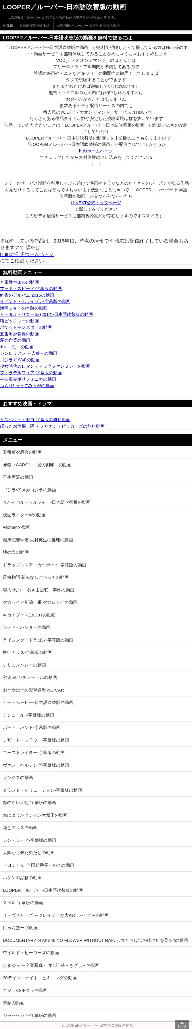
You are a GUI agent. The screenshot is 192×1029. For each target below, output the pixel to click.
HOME (8, 26)
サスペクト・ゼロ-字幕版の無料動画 (35, 419)
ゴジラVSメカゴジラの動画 (29, 489)
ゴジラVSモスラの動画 (25, 990)
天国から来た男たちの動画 (29, 852)
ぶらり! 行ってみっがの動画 (27, 385)
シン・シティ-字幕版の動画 (29, 840)
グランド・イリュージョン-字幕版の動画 (42, 790)
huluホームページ (96, 150)
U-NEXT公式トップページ (96, 202)
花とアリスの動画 (20, 827)
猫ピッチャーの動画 (19, 320)
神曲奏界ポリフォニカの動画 (28, 379)
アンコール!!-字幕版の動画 (28, 715)
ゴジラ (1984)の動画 (20, 359)
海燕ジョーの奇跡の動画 (23, 308)
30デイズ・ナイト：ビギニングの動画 (40, 977)
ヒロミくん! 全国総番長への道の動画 (38, 865)
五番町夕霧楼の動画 (34, 26)
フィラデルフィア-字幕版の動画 (31, 372)
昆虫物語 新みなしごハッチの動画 (36, 577)
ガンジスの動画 (18, 777)
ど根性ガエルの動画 (19, 282)
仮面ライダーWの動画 (24, 514)
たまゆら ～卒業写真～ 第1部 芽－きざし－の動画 (51, 965)
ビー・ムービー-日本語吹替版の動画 (38, 702)
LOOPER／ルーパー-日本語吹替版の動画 (88, 26)
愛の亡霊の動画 (15, 340)
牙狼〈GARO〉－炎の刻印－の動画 (37, 464)
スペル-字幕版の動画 (23, 902)
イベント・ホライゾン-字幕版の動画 (35, 301)
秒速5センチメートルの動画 (30, 677)
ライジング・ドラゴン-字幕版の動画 (38, 639)
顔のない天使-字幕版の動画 (29, 802)
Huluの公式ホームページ (27, 254)
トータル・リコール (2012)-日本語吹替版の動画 (46, 314)
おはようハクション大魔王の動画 (35, 815)
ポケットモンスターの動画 (26, 327)
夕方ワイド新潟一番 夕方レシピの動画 (40, 602)
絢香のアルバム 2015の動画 (27, 295)
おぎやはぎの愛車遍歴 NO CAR (33, 690)
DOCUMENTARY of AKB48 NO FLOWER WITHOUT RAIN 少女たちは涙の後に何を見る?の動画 (95, 940)
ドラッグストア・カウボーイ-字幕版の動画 (44, 564)
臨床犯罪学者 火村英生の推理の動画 (38, 539)
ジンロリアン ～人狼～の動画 (28, 353)
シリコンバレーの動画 (24, 665)
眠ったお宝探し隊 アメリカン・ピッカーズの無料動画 (52, 426)
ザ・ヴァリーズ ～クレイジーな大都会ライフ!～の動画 (56, 915)
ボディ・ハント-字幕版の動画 (31, 727)
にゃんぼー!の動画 (21, 927)
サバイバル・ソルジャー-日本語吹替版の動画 (47, 502)
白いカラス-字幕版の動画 (27, 652)
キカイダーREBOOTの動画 (29, 614)
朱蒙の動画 (13, 1002)
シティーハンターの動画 (26, 627)
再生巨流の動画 (18, 477)
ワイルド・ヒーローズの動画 (31, 952)
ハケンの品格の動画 (22, 877)
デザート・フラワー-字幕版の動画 (36, 740)
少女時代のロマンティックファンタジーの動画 (45, 366)
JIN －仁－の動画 (17, 346)
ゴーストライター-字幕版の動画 (34, 752)
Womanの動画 (16, 527)
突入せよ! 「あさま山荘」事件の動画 (38, 589)
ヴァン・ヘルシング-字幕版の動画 (36, 765)
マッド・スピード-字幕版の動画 (31, 288)
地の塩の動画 (16, 552)
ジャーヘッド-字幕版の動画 (29, 1015)
